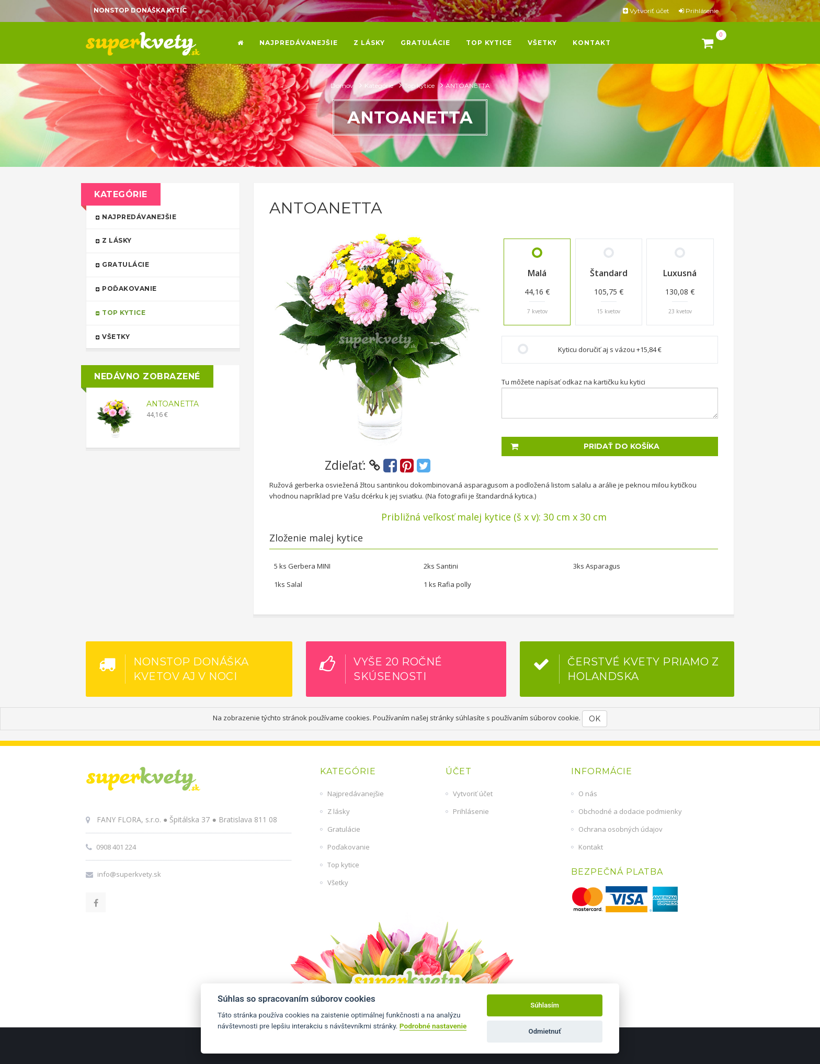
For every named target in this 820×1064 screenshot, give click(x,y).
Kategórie (380, 85)
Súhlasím (544, 1005)
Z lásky (158, 239)
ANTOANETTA (172, 404)
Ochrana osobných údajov (620, 829)
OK (594, 718)
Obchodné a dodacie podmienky (630, 811)
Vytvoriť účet (646, 11)
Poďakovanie (158, 288)
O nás (587, 793)
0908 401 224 (116, 847)
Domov (343, 85)
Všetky (158, 336)
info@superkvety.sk (129, 874)
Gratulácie (158, 263)
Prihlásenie (699, 11)
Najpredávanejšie (158, 216)
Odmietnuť (545, 1031)
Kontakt (590, 847)
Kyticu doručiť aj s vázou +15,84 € (610, 349)
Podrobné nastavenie (433, 1026)
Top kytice (420, 85)
